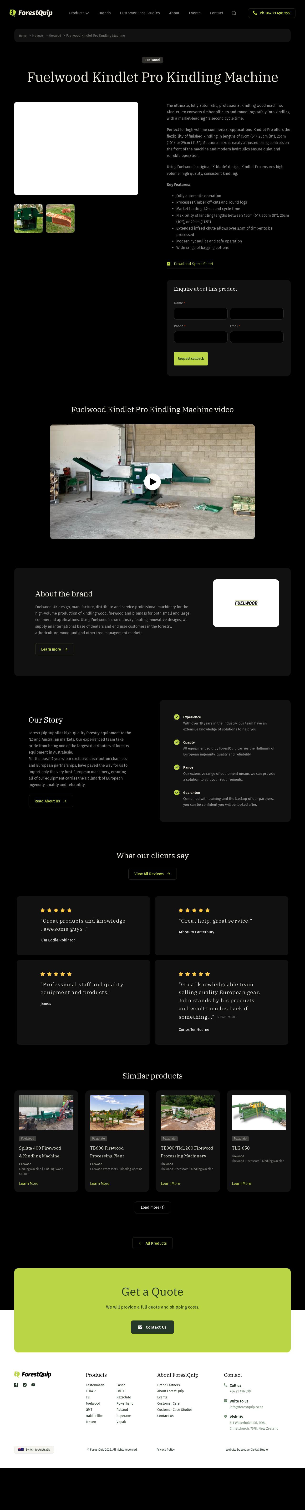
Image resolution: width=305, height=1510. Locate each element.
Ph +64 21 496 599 (275, 13)
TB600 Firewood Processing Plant (112, 1175)
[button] (190, 265)
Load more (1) (152, 1245)
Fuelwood (152, 60)
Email (235, 327)
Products (79, 13)
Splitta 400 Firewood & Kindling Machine (43, 1179)
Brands (105, 13)
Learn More (28, 1219)
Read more (227, 1035)
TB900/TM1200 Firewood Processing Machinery (182, 1183)
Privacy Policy (166, 1491)
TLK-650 (243, 1171)
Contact (216, 13)
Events (194, 13)
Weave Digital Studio (254, 1491)
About (174, 13)
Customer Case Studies (140, 13)
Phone (180, 327)
